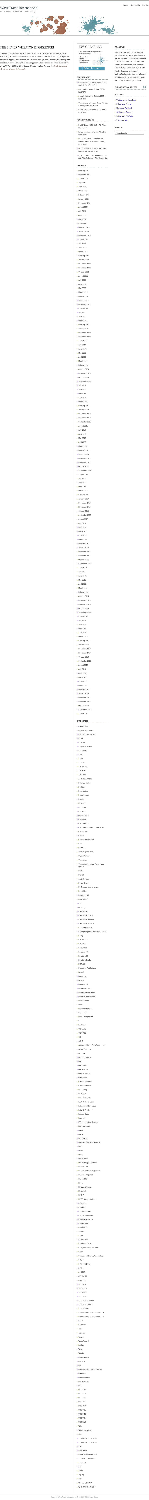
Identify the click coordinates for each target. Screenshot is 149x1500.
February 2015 (84, 592)
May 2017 (82, 487)
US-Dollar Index (84, 1377)
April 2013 (82, 681)
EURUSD (82, 964)
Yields (80, 1471)
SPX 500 (81, 1272)
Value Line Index (84, 1430)
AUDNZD (82, 771)
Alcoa (80, 738)
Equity (80, 936)
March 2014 (82, 637)
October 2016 (83, 511)
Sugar (80, 1321)
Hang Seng (82, 1090)
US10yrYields (83, 1381)
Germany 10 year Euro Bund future (91, 1045)
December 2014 (84, 600)
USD (80, 1386)
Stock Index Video (85, 1304)
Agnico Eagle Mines (85, 730)
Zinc (80, 1479)
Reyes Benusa (84, 155)
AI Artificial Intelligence (86, 734)
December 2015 (84, 551)
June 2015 (82, 576)
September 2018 (84, 422)
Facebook (82, 976)
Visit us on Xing (122, 120)
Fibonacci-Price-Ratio (86, 992)
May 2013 (82, 677)
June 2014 (82, 624)
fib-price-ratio (83, 984)
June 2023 (82, 247)
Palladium (82, 1203)
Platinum (81, 1207)
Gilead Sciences (84, 1049)
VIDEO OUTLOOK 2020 (87, 1442)
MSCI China (83, 1159)
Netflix (80, 1183)
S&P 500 (81, 1231)
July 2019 (82, 385)
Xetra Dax (82, 1463)
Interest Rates (83, 1114)
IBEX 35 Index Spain (86, 1102)
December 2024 (84, 203)
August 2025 (83, 179)
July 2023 (82, 243)
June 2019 (82, 389)
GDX (80, 1037)
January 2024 (83, 231)
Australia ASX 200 (85, 779)
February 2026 (84, 170)
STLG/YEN (82, 1288)
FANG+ (81, 980)
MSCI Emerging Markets (87, 1163)
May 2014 (82, 628)
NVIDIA (81, 1195)
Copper (81, 836)
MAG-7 (81, 1134)
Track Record (83, 1341)
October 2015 (83, 560)
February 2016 (84, 543)
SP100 (81, 1260)
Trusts (80, 1349)
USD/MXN (82, 1406)
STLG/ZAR (82, 1292)
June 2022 (82, 284)
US (79, 1365)
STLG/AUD (82, 1276)
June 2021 (82, 316)
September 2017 (84, 470)
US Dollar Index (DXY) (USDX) (90, 1369)
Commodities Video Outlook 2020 (91, 827)
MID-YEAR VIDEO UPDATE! (89, 1142)
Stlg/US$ (81, 1280)
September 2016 (84, 515)
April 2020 (82, 357)
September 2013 (84, 661)
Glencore (81, 1053)
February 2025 (84, 195)
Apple (80, 759)
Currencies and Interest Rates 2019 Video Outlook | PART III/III (91, 141)
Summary (82, 1325)
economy (81, 907)
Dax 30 (81, 875)
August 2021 (83, 308)
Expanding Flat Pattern (87, 968)
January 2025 (83, 199)
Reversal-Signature (85, 1219)
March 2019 (82, 402)
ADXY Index (83, 726)
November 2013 (84, 653)
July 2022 (82, 280)
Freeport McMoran (85, 1009)
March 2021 (82, 320)
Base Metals (83, 791)
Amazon (81, 742)
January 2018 (83, 454)
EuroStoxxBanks (84, 960)
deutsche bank (84, 879)
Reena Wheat (83, 139)
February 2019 (84, 406)
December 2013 (84, 649)
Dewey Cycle (83, 883)
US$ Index (82, 1373)
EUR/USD (82, 944)
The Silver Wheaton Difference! (27, 47)
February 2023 (84, 256)
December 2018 (84, 414)
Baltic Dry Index (84, 783)
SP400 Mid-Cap (84, 1264)
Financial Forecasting (86, 996)
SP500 (81, 1268)
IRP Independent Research (88, 1122)
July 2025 (82, 183)
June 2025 (82, 187)
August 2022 (83, 276)
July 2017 (82, 479)
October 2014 (83, 608)
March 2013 (82, 685)
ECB (80, 903)
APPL (80, 754)
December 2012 (84, 697)
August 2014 (83, 616)
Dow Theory (83, 899)
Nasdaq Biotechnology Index (89, 1171)
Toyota (80, 1337)
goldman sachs (84, 1073)
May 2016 (82, 531)
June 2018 (82, 434)
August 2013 (83, 665)
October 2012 (83, 706)
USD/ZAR (82, 1422)
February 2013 (84, 689)
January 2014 (83, 645)
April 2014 (82, 633)
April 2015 (82, 584)
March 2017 (82, 491)
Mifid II (80, 1146)
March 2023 (82, 252)
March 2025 (82, 191)
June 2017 (82, 483)
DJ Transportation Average (88, 887)
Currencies (82, 860)
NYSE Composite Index (87, 1199)
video (80, 1434)
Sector (80, 1236)
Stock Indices (83, 1308)
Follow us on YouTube (124, 116)
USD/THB (82, 1414)
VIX (79, 1446)
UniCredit (82, 1361)
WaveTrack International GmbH (70, 1497)
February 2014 (84, 641)
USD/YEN (82, 1418)
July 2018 (82, 430)
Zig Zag (81, 1475)
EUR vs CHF (83, 940)
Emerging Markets (85, 927)
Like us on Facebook (124, 108)
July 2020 (82, 345)
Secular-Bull (83, 1240)
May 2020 (82, 353)
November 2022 (84, 268)
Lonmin (81, 1130)
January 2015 (83, 596)
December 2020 (84, 333)
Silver (80, 1252)
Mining (80, 1154)
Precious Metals (84, 1211)
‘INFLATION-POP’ (85, 1483)
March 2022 (82, 292)
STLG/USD (82, 1284)
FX (79, 1021)
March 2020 (82, 361)
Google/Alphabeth (85, 1082)
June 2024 (82, 215)
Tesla (80, 1329)
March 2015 (82, 588)
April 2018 (82, 442)
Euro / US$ (82, 948)
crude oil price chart (85, 852)
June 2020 (82, 349)
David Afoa (82, 125)
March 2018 (82, 446)
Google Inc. (82, 1077)
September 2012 (84, 710)
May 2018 (82, 438)
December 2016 (84, 503)
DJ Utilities (82, 891)
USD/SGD (82, 1410)
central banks (83, 815)
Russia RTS (82, 1227)
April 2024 (82, 223)
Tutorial (81, 1353)
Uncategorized (83, 1357)
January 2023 (83, 260)
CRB (80, 844)
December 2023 (84, 235)
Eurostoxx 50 (83, 952)
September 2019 (84, 381)
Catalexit (81, 811)
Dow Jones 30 (83, 895)
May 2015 (82, 580)
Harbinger (82, 1094)
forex (80, 1005)
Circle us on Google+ (124, 112)
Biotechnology (83, 795)
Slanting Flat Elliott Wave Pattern (90, 1256)
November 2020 (84, 337)
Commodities (83, 823)
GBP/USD (82, 1033)
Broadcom (82, 807)
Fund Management (85, 1017)
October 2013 (83, 657)
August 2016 (83, 519)
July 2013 (82, 669)
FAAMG (81, 972)
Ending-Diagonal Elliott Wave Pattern (92, 932)
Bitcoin (81, 799)
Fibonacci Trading (85, 988)
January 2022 (83, 300)
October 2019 (83, 377)
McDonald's (82, 1138)
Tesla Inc (81, 1333)
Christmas (82, 819)
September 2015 (84, 564)
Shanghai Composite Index (88, 1248)
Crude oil (81, 848)
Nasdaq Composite (85, 1175)
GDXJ (80, 1041)
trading (81, 1345)
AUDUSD (82, 775)
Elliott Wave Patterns (86, 919)
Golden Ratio (83, 1069)
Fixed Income (83, 1000)
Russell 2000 (83, 1223)
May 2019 (82, 393)
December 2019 (84, 373)
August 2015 (83, 568)
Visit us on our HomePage (126, 100)
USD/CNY (82, 1394)
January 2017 (83, 499)
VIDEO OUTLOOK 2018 (87, 1438)
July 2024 (82, 211)
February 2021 (84, 325)
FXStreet (81, 1025)
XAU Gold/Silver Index (86, 1458)
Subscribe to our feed (126, 87)
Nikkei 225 (82, 1191)
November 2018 (84, 418)
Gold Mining (83, 1065)
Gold (80, 1061)
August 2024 (83, 207)
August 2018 (83, 426)
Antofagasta (83, 750)
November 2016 (84, 507)
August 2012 (83, 714)
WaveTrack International (19, 8)
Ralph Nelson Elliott (85, 1215)
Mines (80, 1150)
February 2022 (84, 296)
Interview (81, 1118)
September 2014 (84, 612)
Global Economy (84, 1057)
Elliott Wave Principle (86, 923)
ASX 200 (81, 763)
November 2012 (84, 701)
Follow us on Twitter (123, 104)
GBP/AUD (82, 1029)
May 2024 (82, 219)
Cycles (81, 871)
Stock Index (82, 1296)
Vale (80, 1426)
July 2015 (82, 572)
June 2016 (82, 527)
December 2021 (84, 304)
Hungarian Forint (84, 1098)
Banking (81, 787)
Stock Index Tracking (86, 1300)
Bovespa (81, 803)
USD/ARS (82, 1390)
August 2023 (83, 239)
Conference (82, 831)
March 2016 (82, 539)
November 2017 (84, 462)
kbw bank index (84, 1126)
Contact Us (135, 5)
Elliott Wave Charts (85, 915)
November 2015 (84, 556)
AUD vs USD (83, 767)
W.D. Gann (82, 1450)
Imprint (145, 5)
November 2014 (84, 604)
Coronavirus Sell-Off (86, 840)
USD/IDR (81, 1398)
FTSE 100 (82, 1013)
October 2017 (83, 466)
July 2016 (82, 523)
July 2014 (82, 620)
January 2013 (83, 693)
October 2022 (83, 272)
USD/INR (81, 1402)
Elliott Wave (82, 911)
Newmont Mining (84, 1187)
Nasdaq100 (82, 1179)
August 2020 (83, 341)
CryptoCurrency (84, 856)
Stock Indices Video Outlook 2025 (91, 1317)
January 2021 (83, 329)
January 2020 (83, 369)
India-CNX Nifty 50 (85, 1110)
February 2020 (84, 365)
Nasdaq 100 (83, 1167)
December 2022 (84, 264)
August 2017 (83, 474)
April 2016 (82, 535)
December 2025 (84, 175)
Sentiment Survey (85, 1244)
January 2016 (83, 547)
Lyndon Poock (83, 148)
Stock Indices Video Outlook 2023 (91, 1313)
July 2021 (82, 312)
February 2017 (84, 495)
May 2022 (82, 288)
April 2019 (82, 397)
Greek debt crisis (84, 1086)
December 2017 (84, 458)
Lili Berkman (83, 132)
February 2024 (84, 227)
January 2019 (83, 410)
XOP (80, 1467)
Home (125, 5)
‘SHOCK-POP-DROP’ (86, 1487)
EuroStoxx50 (83, 956)
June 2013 (82, 673)
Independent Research (87, 1106)
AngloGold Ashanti (85, 746)
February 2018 (84, 450)
